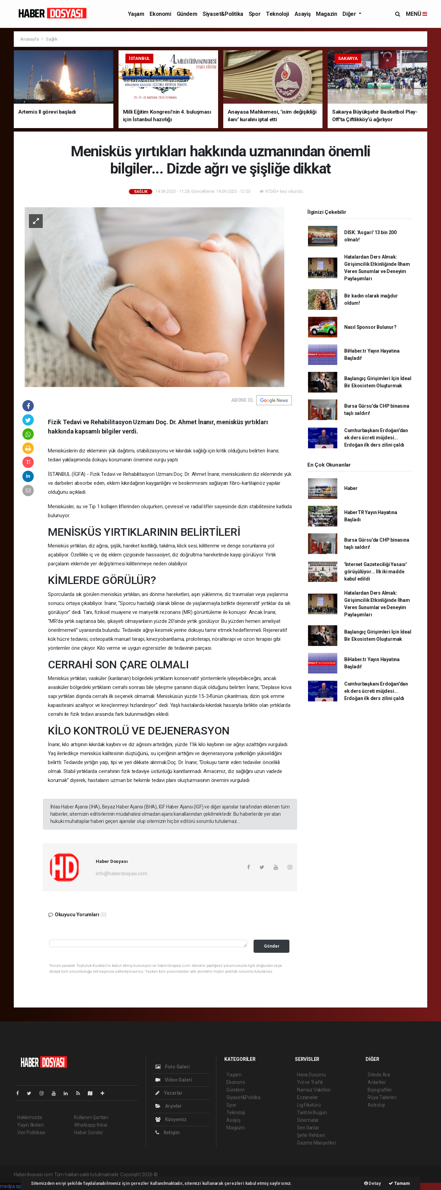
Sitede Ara (379, 1074)
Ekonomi (160, 14)
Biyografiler (380, 1090)
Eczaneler (307, 1097)
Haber (351, 488)
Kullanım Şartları (91, 1117)
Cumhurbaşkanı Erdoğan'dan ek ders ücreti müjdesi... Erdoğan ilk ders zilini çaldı (376, 438)
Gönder (271, 946)
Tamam (399, 1183)
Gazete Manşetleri (316, 1143)
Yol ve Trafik (310, 1082)
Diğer (349, 14)
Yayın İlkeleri (30, 1125)
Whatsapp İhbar (90, 1125)
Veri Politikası (31, 1132)
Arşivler (168, 1106)
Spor (254, 14)
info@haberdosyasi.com (121, 873)
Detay (372, 1183)
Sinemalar (308, 1120)
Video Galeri (173, 1080)
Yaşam (136, 14)
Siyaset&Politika (223, 14)
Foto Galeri (172, 1066)
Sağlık (52, 39)
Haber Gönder (88, 1132)
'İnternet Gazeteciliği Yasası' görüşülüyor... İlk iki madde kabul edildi (375, 572)
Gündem (187, 14)
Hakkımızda (29, 1117)
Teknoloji (277, 14)
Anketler (377, 1082)
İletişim (167, 1132)
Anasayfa (30, 39)
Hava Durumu (311, 1074)
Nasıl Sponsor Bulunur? (370, 327)
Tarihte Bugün (312, 1112)
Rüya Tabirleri (382, 1097)
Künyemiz (171, 1119)
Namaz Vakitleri (313, 1090)
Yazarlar (169, 1093)
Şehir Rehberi (311, 1135)
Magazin (326, 14)
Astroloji (376, 1105)
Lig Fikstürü (309, 1105)
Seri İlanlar (308, 1127)
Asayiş (303, 14)
